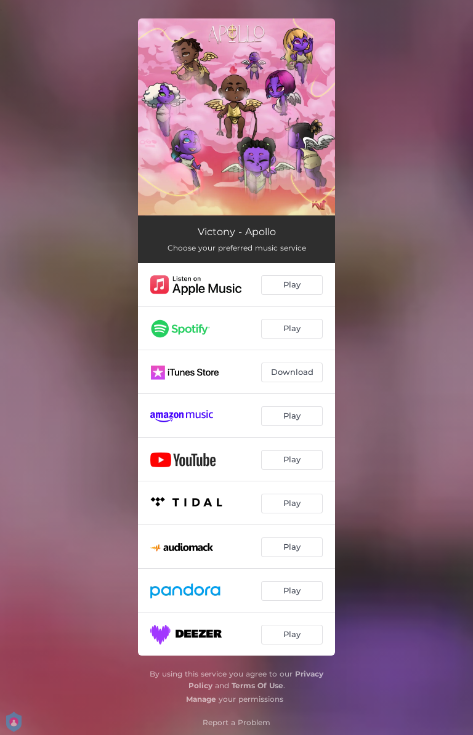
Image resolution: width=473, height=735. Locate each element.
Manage (201, 699)
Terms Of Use (257, 685)
